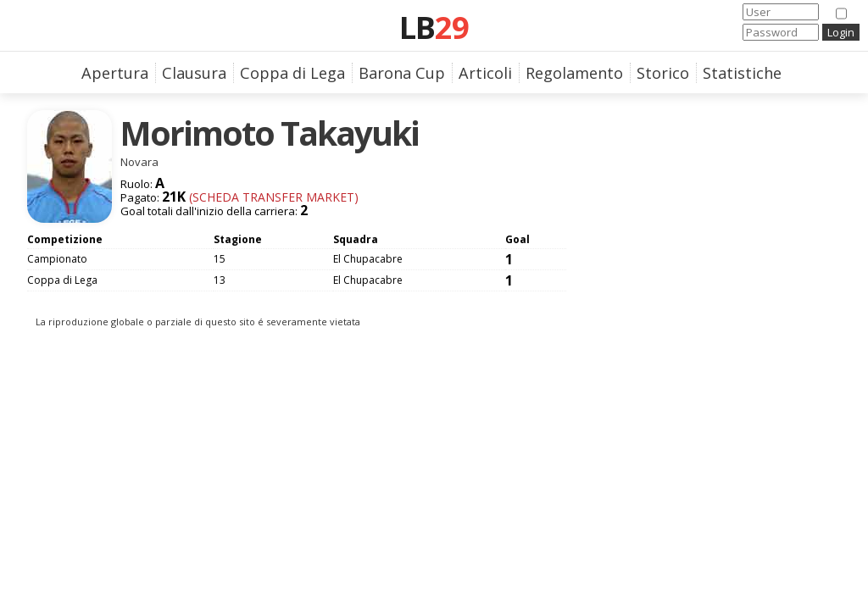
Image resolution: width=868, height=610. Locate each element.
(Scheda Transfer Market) (272, 197)
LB (434, 27)
